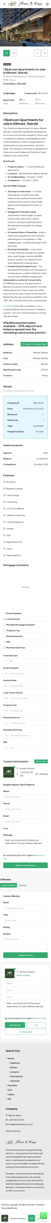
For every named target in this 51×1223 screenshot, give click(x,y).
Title (5, 914)
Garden (10, 528)
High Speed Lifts (14, 542)
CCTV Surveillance (15, 508)
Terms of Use (40, 1018)
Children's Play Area (15, 515)
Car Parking (11, 502)
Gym (8, 535)
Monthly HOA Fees (12, 729)
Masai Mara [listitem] (11, 1085)
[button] (25, 27)
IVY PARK (7, 306)
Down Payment (11, 668)
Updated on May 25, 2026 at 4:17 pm (18, 391)
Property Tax (10, 705)
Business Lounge (14, 488)
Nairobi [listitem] (10, 1058)
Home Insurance (11, 717)
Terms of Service (13, 1131)
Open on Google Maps (34, 344)
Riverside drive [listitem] (15, 1076)
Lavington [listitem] (13, 1072)
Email (6, 816)
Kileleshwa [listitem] (14, 1063)
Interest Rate (9, 680)
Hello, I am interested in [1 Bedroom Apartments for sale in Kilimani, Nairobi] (25, 844)
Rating (6, 927)
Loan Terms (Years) (13, 692)
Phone (6, 803)
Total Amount (10, 655)
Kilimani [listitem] (12, 1067)
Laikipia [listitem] (10, 1094)
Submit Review (25, 955)
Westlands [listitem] (14, 1081)
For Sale (7, 64)
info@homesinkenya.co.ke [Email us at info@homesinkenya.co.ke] (20, 1124)
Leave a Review (8, 885)
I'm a (5, 828)
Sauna (9, 548)
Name (6, 791)
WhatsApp (44, 774)
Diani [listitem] (9, 1090)
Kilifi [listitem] (8, 1099)
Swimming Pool (13, 555)
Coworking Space (15, 522)
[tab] (6, 53)
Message (7, 835)
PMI (5, 742)
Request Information (25, 865)
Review (6, 933)
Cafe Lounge (12, 495)
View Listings (41, 761)
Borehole (10, 482)
